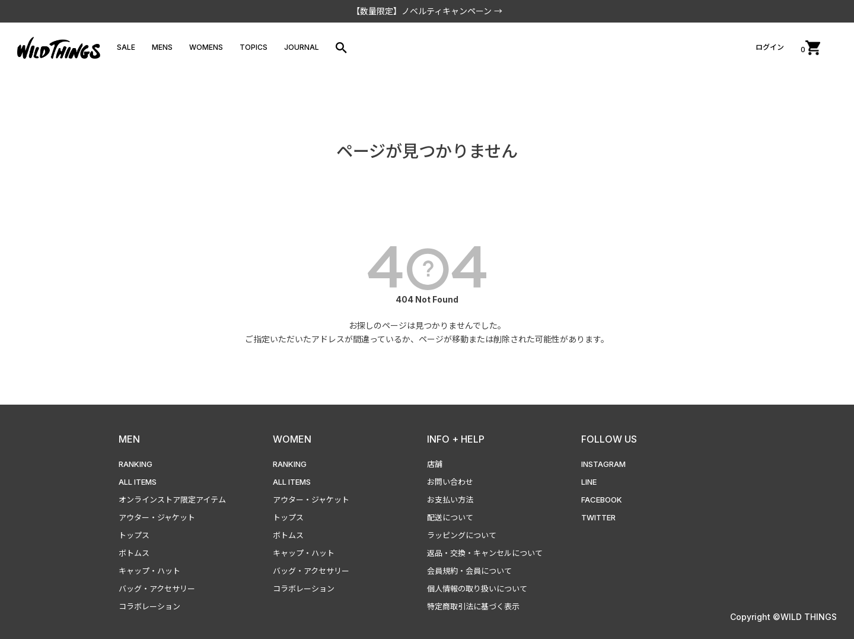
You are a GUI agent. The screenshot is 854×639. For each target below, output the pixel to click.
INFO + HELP (456, 439)
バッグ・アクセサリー (157, 588)
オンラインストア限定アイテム (172, 499)
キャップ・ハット (149, 571)
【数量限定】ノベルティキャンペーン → (427, 11)
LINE (589, 482)
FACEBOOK (601, 499)
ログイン (770, 47)
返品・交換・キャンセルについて (485, 553)
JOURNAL (301, 47)
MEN (129, 439)
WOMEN (292, 439)
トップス (134, 535)
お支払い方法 (450, 499)
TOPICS (253, 47)
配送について (450, 517)
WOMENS (206, 47)
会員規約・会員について (469, 571)
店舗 (434, 464)
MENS (162, 47)
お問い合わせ (450, 482)
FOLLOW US (609, 439)
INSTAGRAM (603, 464)
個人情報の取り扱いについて (477, 588)
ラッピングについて (461, 535)
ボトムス (134, 553)
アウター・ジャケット (157, 517)
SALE (126, 47)
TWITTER (598, 517)
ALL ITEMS (138, 482)
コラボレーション (149, 606)
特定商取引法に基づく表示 (473, 606)
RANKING (135, 464)
